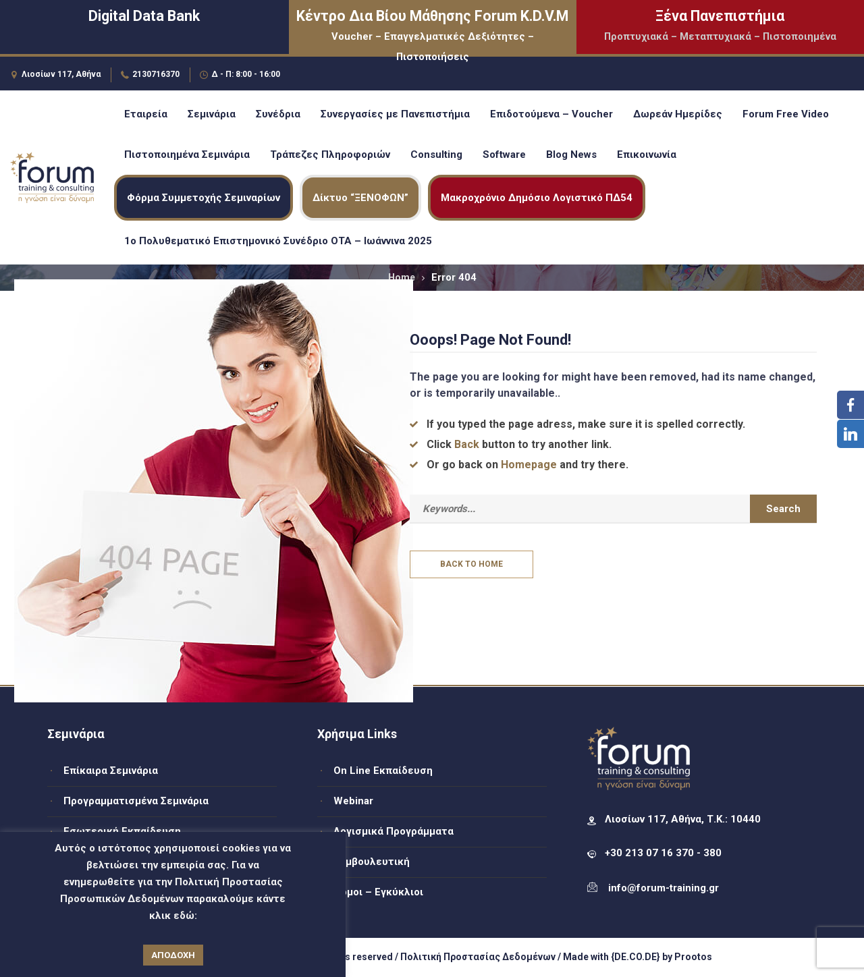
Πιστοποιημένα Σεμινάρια (187, 154)
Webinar (353, 801)
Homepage (529, 464)
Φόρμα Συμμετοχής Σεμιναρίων (203, 198)
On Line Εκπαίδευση (383, 770)
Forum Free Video (785, 114)
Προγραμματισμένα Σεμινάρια (136, 801)
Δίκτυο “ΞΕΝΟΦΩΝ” (360, 198)
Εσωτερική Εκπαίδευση (122, 831)
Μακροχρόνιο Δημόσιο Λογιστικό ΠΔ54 (536, 198)
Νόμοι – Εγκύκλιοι (378, 892)
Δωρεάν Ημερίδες (677, 114)
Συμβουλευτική (371, 862)
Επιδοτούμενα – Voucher (551, 114)
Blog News (571, 154)
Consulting (436, 154)
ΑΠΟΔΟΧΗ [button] (173, 955)
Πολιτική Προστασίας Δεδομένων (478, 956)
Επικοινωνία (646, 154)
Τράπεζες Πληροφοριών (330, 154)
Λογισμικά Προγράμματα (393, 831)
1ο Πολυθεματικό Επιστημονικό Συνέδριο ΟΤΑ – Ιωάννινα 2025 (278, 241)
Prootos (693, 956)
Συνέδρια (278, 114)
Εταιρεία (145, 114)
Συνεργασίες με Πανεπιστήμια (395, 114)
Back (466, 444)
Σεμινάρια (212, 114)
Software (504, 154)
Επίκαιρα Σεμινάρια (110, 770)
